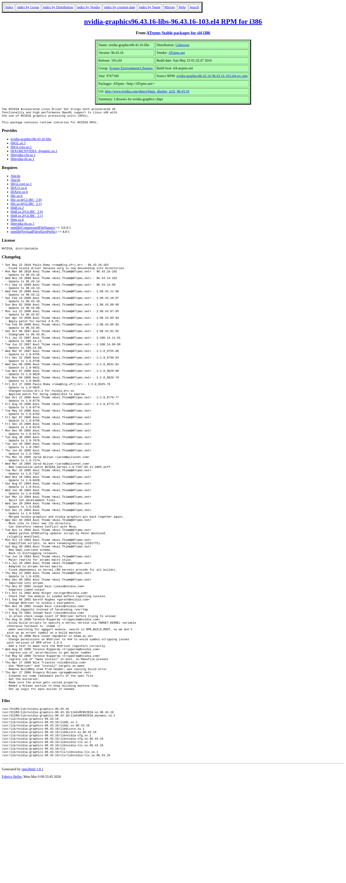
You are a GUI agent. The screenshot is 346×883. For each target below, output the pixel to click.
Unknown (182, 45)
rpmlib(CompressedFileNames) (33, 231)
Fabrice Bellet (12, 877)
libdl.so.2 (17, 211)
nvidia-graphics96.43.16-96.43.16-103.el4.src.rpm (212, 76)
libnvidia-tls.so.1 (22, 162)
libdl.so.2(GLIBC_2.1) (27, 219)
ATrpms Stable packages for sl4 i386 (178, 32)
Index (9, 7)
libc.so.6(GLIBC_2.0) (26, 203)
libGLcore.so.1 (21, 150)
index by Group (28, 7)
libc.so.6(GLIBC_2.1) (26, 207)
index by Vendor (88, 7)
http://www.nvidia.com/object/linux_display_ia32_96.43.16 (147, 91)
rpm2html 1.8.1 (32, 870)
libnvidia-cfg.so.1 (23, 158)
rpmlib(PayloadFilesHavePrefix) (34, 235)
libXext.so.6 (19, 195)
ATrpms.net (176, 53)
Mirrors (169, 7)
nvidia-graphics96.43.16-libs (31, 142)
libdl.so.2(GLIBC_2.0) (27, 215)
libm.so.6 (17, 223)
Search (194, 7)
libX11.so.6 (19, 191)
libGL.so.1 (18, 146)
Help (182, 7)
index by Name (150, 7)
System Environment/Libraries (131, 68)
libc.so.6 (17, 199)
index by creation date (119, 7)
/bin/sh (15, 179)
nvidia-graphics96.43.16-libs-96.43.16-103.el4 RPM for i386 (173, 21)
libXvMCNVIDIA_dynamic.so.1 (34, 154)
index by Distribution (58, 7)
